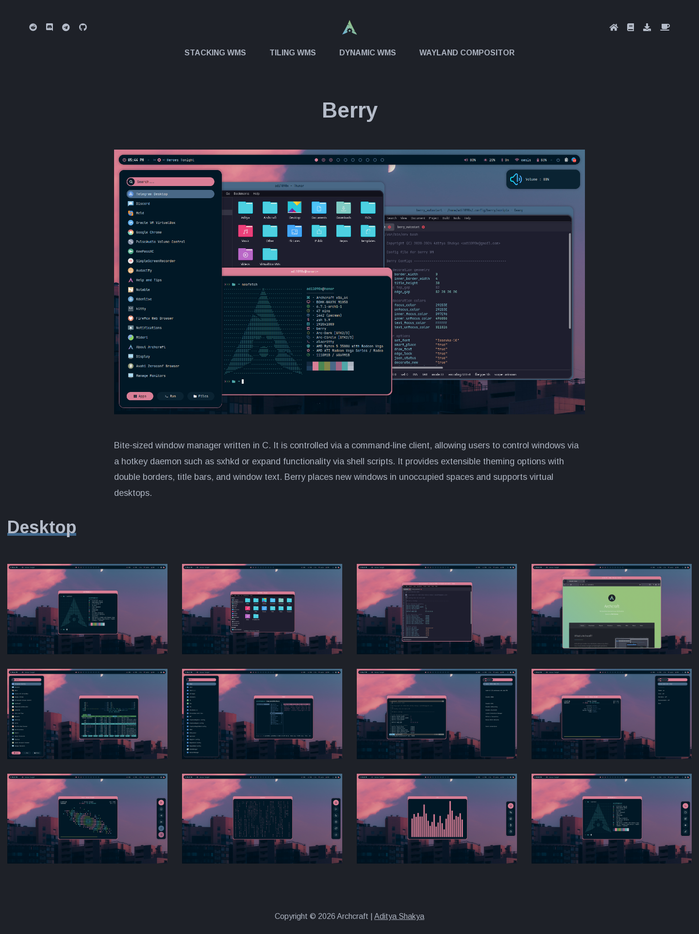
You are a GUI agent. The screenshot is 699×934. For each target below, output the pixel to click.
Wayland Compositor (467, 53)
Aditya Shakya (399, 916)
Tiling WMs (292, 53)
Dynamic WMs (367, 53)
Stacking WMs (215, 53)
